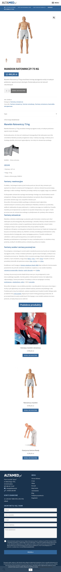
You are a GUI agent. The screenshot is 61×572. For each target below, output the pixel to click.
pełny (22, 282)
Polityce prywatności (28, 547)
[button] (54, 17)
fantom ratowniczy (16, 104)
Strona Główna (35, 478)
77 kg (33, 258)
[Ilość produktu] (7, 90)
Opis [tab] (5, 114)
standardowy (16, 282)
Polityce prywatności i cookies (45, 567)
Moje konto (34, 488)
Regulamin (34, 498)
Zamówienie (35, 491)
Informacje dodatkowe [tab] (11, 120)
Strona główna (10, 7)
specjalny (32, 282)
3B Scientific (17, 294)
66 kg (29, 258)
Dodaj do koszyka (18, 91)
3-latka (38, 270)
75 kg (41, 258)
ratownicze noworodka (11, 270)
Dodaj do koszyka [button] (30, 355)
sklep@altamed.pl (11, 488)
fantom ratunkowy (28, 104)
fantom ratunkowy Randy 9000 (29, 265)
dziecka (20, 270)
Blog (32, 493)
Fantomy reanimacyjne (24, 7)
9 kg (31, 261)
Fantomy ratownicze (39, 7)
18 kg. (42, 261)
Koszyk (33, 486)
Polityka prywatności (37, 495)
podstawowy (8, 282)
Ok (30, 570)
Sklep (33, 483)
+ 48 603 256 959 (11, 490)
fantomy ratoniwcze (41, 104)
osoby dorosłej (28, 270)
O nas (33, 481)
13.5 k (34, 261)
